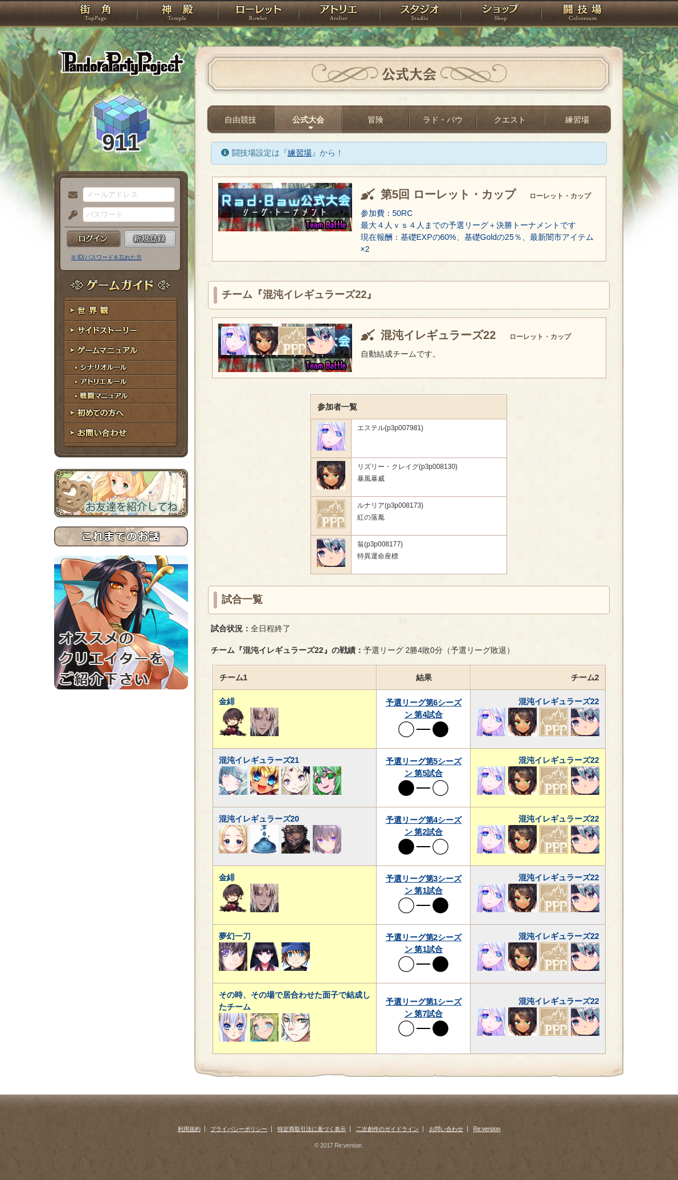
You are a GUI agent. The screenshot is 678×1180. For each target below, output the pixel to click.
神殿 (177, 14)
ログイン (94, 238)
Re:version (487, 1129)
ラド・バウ (443, 119)
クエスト (510, 119)
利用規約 (189, 1129)
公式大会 (308, 119)
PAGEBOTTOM (649, 1149)
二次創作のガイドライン (387, 1129)
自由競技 (240, 119)
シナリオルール (121, 368)
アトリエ (339, 14)
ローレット (258, 14)
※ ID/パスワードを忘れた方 (106, 257)
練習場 (577, 119)
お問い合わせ (121, 433)
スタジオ (419, 14)
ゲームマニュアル (121, 351)
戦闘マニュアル (121, 396)
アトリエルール (121, 382)
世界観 (121, 311)
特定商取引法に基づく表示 (311, 1129)
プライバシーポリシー (238, 1129)
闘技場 (582, 14)
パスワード (70, 215)
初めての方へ (121, 413)
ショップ (500, 14)
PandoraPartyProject (121, 63)
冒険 (375, 119)
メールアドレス (70, 195)
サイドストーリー (121, 331)
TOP (95, 14)
